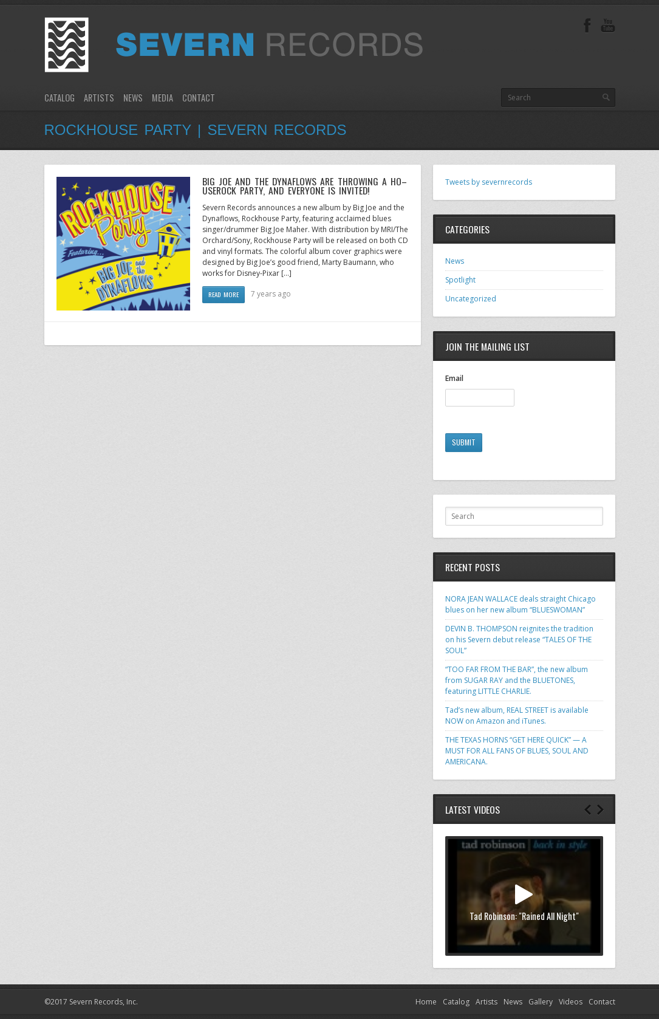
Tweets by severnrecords (488, 182)
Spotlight (460, 280)
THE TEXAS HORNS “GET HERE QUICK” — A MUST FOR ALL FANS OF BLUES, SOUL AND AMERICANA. (517, 751)
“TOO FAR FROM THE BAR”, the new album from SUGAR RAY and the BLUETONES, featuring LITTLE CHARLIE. (516, 680)
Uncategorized (470, 298)
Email (454, 378)
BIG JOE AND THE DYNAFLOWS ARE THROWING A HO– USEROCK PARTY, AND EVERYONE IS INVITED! (305, 186)
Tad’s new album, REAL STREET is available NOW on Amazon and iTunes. (517, 715)
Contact (198, 97)
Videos (570, 1002)
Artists (99, 97)
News (133, 97)
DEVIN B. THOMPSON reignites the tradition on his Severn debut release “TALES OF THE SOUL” (519, 639)
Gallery (540, 1002)
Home (426, 1002)
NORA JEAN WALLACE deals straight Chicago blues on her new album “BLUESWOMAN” (520, 604)
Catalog (59, 97)
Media (162, 97)
